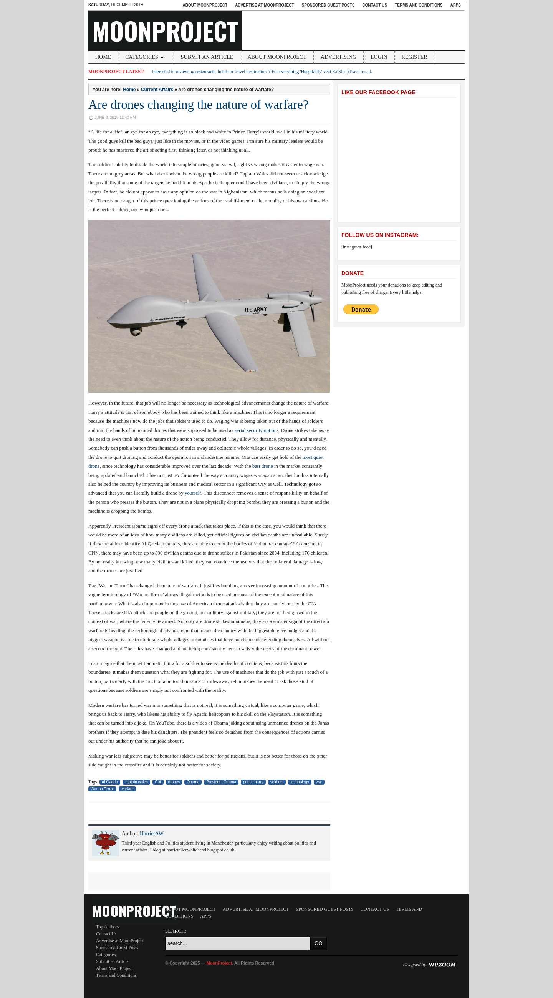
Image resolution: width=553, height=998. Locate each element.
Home (103, 57)
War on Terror (102, 789)
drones (174, 782)
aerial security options (257, 430)
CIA (158, 782)
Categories (146, 57)
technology (299, 782)
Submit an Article (207, 57)
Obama (193, 782)
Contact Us (374, 5)
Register (414, 57)
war (319, 782)
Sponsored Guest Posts (328, 5)
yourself (193, 493)
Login (379, 57)
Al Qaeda (110, 782)
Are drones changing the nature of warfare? (198, 105)
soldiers (276, 782)
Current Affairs (157, 89)
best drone (262, 466)
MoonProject (165, 30)
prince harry (253, 782)
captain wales (136, 782)
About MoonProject (204, 5)
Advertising (338, 57)
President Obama (221, 782)
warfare (127, 789)
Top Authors (107, 927)
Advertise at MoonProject (264, 5)
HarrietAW (152, 833)
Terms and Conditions (419, 5)
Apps (455, 5)
